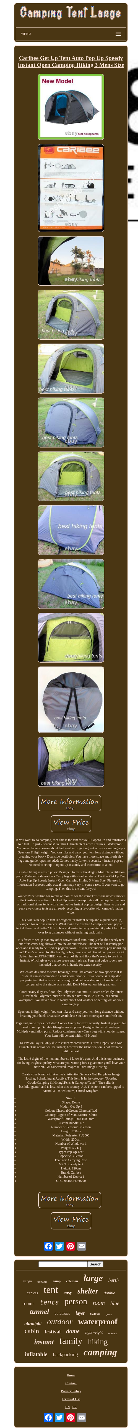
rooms (28, 1303)
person (75, 1301)
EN (67, 1407)
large (93, 1278)
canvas (32, 1293)
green (109, 1314)
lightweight (94, 1332)
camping (100, 1352)
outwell (112, 1333)
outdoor (59, 1321)
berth (113, 1280)
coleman (72, 1281)
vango (27, 1281)
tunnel (39, 1312)
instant (44, 1342)
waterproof (98, 1321)
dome (73, 1331)
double (109, 1293)
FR (74, 1407)
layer (80, 1313)
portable (42, 1281)
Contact (71, 1383)
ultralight (32, 1323)
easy (68, 1292)
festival (53, 1331)
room (99, 1303)
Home (71, 1375)
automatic (62, 1313)
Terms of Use (71, 1399)
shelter (87, 1291)
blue (114, 1303)
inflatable (36, 1354)
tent (51, 1289)
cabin (32, 1330)
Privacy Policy (71, 1391)
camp (57, 1281)
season (95, 1313)
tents (49, 1302)
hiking (98, 1341)
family (70, 1341)
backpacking (65, 1354)
